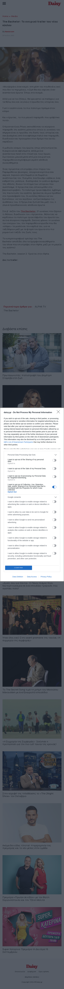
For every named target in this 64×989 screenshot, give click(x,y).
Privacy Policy (46, 577)
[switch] (54, 460)
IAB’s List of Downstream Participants (18, 442)
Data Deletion (17, 577)
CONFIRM (18, 568)
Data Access (32, 577)
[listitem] (32, 455)
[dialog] (32, 494)
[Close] (59, 412)
